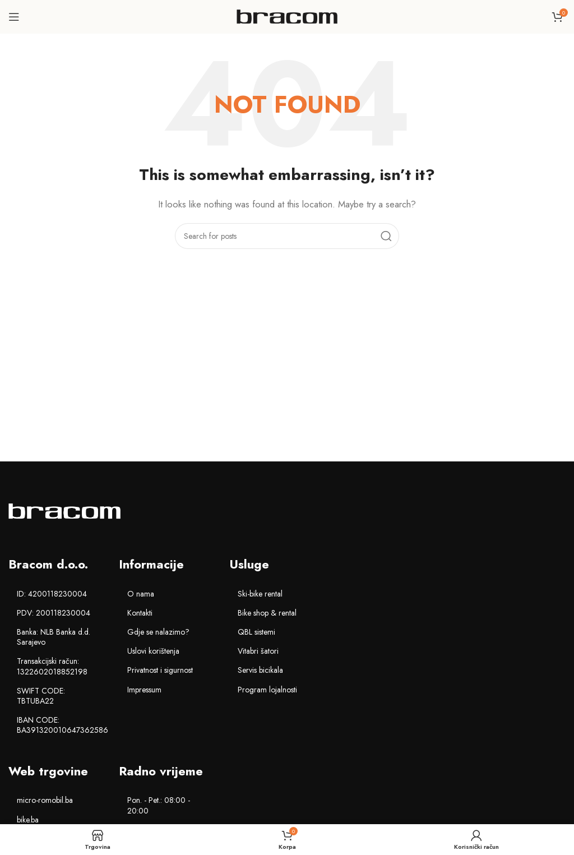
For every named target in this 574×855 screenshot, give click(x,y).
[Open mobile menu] (14, 17)
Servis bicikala (260, 670)
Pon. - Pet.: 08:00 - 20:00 (158, 805)
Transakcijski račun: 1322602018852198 (52, 666)
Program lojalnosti (267, 689)
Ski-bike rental (260, 593)
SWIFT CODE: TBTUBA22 (41, 695)
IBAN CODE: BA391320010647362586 (62, 725)
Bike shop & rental (267, 612)
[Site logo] (287, 16)
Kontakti (139, 612)
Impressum (144, 689)
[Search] (287, 236)
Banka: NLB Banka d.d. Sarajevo (53, 637)
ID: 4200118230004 (52, 593)
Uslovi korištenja (153, 651)
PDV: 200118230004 (53, 612)
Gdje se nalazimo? (158, 631)
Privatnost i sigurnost (160, 670)
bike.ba (28, 819)
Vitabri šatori (258, 651)
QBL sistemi (256, 631)
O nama (140, 593)
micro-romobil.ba (45, 800)
